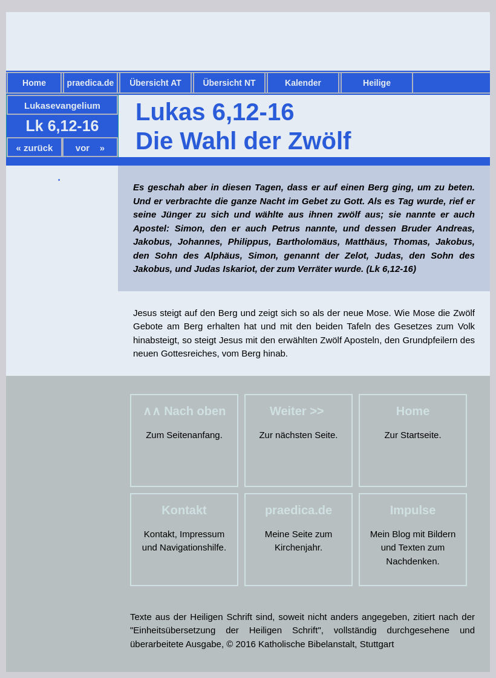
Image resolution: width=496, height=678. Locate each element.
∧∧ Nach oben (184, 411)
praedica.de (90, 83)
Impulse (413, 510)
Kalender (303, 83)
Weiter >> (298, 411)
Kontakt (184, 510)
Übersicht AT (155, 83)
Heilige (377, 83)
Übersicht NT (229, 83)
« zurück (34, 148)
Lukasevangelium (62, 105)
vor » (90, 148)
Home (34, 83)
